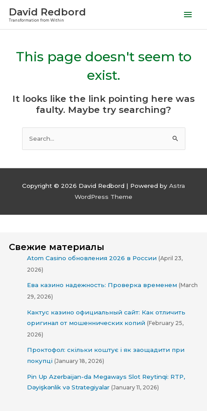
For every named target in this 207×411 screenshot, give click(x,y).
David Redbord (47, 12)
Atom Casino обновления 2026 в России (92, 258)
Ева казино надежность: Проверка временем (102, 284)
